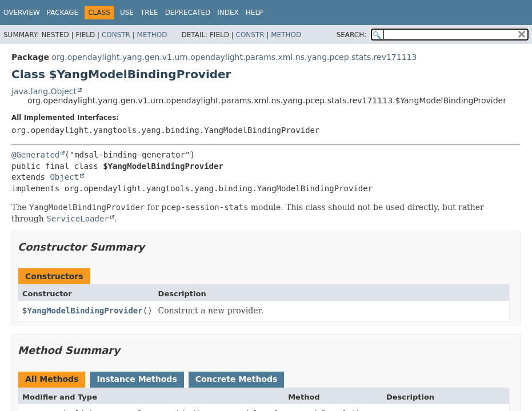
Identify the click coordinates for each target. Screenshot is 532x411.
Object (64, 177)
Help (254, 13)
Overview (21, 13)
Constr (116, 35)
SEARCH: (352, 35)
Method (152, 35)
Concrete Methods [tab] (236, 379)
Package (62, 13)
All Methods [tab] (51, 379)
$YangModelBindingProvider (82, 310)
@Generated (35, 154)
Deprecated (188, 13)
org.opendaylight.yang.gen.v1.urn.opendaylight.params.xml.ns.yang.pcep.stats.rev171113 (234, 57)
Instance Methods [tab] (137, 379)
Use (127, 13)
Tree (149, 13)
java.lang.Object (44, 91)
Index (228, 13)
